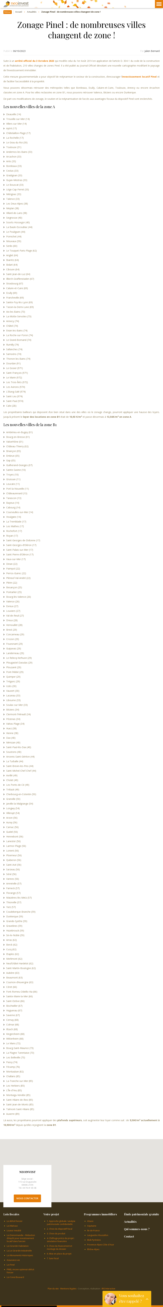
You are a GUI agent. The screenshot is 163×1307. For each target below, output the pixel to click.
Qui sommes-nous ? (137, 1229)
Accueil (18, 12)
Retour (7, 12)
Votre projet (51, 1214)
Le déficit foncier (15, 1221)
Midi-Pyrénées (94, 1240)
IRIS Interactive (108, 1288)
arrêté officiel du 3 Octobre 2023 (35, 60)
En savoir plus (35, 1295)
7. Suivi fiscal (53, 1258)
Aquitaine (91, 1225)
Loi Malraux (12, 1225)
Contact (129, 1236)
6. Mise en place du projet (59, 1253)
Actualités (31, 12)
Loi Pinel (11, 1264)
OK (52, 1299)
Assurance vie (13, 1260)
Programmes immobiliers (100, 1214)
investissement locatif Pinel (139, 76)
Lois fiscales (11, 1214)
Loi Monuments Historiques (20, 1255)
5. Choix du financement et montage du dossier (59, 1247)
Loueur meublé (14, 1230)
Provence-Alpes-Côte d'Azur (100, 1244)
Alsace (90, 1221)
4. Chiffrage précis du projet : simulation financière (61, 1240)
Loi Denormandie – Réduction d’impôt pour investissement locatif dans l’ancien (21, 1238)
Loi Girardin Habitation (18, 1246)
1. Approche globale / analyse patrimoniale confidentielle (61, 1223)
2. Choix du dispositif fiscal (59, 1228)
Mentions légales (68, 1288)
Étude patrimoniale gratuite (141, 1214)
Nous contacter (27, 1198)
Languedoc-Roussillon (97, 1235)
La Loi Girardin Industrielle (19, 1250)
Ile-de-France (93, 1230)
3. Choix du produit (56, 1233)
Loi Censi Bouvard (15, 1277)
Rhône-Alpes (93, 1249)
